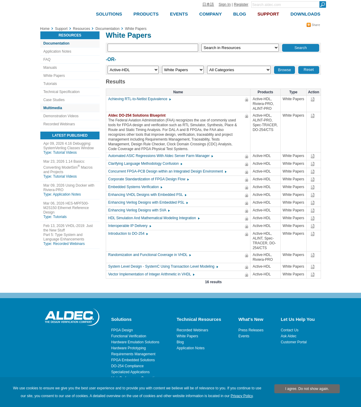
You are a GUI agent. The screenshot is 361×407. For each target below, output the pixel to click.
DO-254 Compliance (127, 366)
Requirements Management (133, 354)
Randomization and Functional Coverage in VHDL (149, 255)
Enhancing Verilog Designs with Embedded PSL (147, 202)
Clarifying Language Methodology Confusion (145, 163)
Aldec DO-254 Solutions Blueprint (138, 115)
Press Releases (251, 330)
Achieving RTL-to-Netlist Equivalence (139, 99)
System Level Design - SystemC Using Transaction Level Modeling (163, 266)
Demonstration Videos (61, 116)
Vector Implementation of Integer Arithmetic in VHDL (151, 274)
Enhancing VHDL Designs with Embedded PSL (147, 195)
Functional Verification (128, 336)
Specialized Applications (130, 372)
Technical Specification (61, 92)
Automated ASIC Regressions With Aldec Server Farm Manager (160, 156)
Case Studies (54, 100)
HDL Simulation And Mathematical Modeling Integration (153, 218)
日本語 (208, 4)
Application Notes (57, 51)
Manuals (50, 67)
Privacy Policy (242, 396)
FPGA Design (122, 330)
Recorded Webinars (59, 124)
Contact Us (289, 330)
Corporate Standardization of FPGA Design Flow (148, 179)
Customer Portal (294, 342)
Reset (309, 69)
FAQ (47, 59)
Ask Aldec (288, 336)
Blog (180, 342)
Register (241, 4)
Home (45, 29)
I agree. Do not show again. (307, 389)
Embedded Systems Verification (135, 187)
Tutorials (50, 84)
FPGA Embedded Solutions (133, 360)
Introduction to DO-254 (127, 233)
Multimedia (52, 108)
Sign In (224, 4)
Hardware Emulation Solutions (135, 342)
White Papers (54, 76)
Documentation (56, 43)
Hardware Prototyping (128, 348)
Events (244, 336)
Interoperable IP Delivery (129, 226)
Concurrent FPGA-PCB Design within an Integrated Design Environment (167, 171)
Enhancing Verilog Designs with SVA (138, 210)
